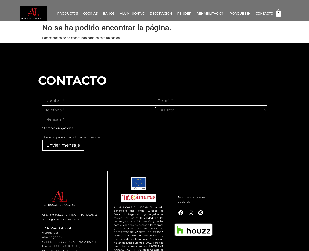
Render (184, 13)
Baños (109, 13)
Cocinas (90, 13)
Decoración (161, 13)
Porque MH (240, 13)
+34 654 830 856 (57, 228)
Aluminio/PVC (132, 13)
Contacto (264, 13)
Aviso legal (48, 219)
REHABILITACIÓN (210, 13)
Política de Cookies (68, 219)
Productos (67, 13)
